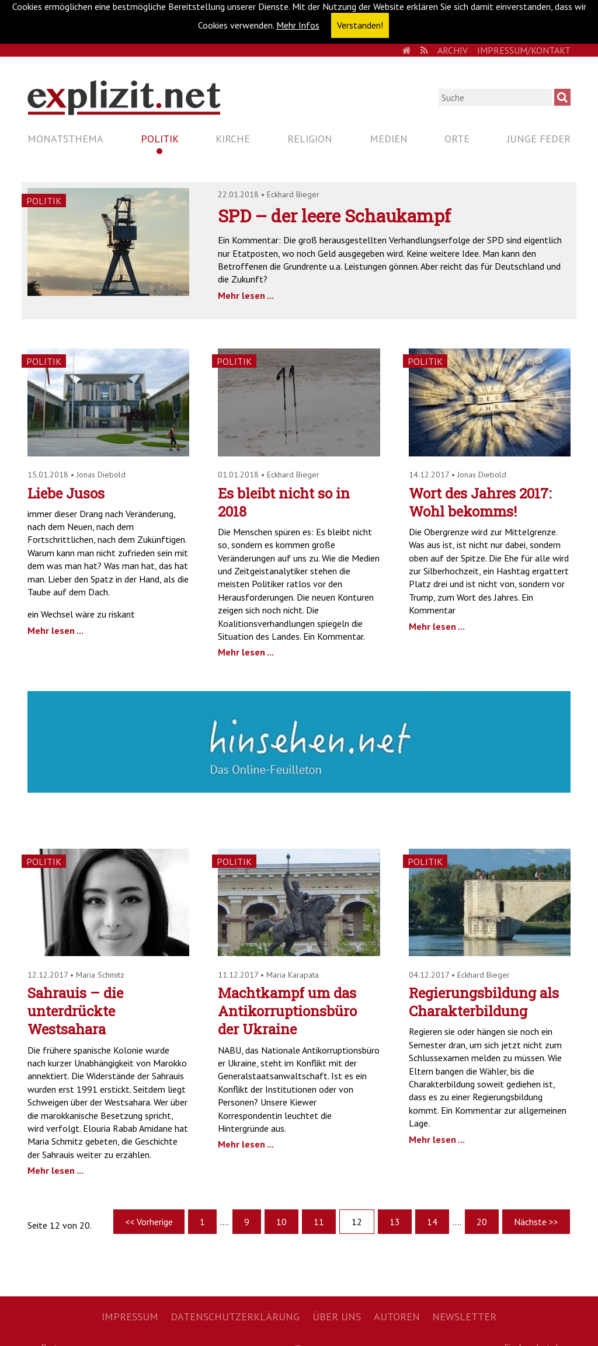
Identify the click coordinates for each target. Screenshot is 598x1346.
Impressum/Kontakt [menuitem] (524, 50)
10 (281, 1222)
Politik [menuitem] (160, 138)
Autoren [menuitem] (397, 1316)
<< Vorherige (149, 1222)
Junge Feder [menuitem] (539, 138)
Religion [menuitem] (309, 138)
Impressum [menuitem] (130, 1316)
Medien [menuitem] (389, 138)
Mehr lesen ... (246, 295)
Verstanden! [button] (360, 25)
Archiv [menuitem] (452, 50)
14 (432, 1222)
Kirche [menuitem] (232, 138)
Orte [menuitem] (457, 138)
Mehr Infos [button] (297, 25)
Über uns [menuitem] (336, 1316)
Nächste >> (536, 1222)
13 (395, 1222)
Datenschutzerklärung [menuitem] (235, 1316)
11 (319, 1222)
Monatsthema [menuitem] (65, 138)
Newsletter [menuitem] (464, 1316)
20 (482, 1222)
